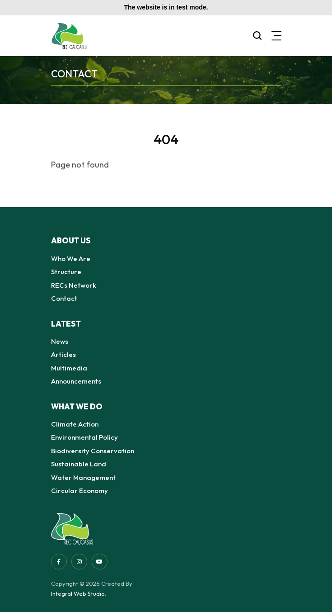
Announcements (76, 381)
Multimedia (69, 368)
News (59, 341)
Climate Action (74, 424)
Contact (64, 298)
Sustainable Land (78, 464)
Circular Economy (79, 490)
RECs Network (73, 285)
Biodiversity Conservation (92, 450)
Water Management (83, 477)
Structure (66, 271)
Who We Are (70, 258)
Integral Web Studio (78, 593)
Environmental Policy (84, 437)
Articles (63, 354)
